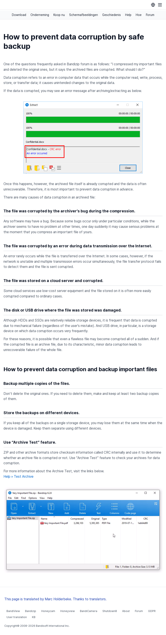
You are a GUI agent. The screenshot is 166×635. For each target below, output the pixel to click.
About (126, 611)
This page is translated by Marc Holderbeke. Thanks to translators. (55, 599)
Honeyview (67, 611)
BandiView (13, 611)
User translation (16, 617)
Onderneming (39, 15)
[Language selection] (153, 4)
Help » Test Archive (18, 476)
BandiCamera (88, 611)
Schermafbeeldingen (83, 15)
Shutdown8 (109, 611)
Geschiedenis (111, 15)
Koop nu (59, 15)
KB (33, 617)
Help (128, 15)
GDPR (152, 611)
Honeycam (48, 611)
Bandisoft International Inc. (52, 625)
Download (19, 15)
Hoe (139, 15)
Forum (150, 15)
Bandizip (30, 611)
